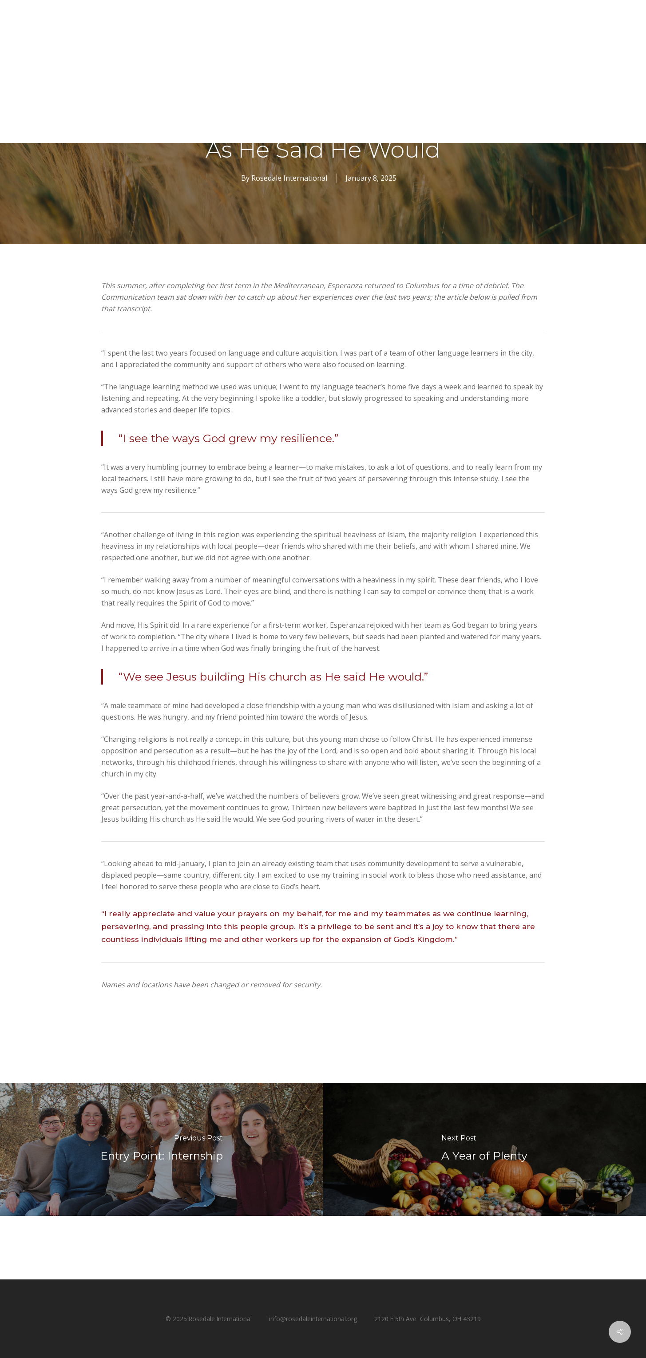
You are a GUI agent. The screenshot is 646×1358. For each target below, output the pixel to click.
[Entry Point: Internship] (161, 1149)
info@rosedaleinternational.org (313, 1318)
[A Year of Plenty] (484, 1149)
